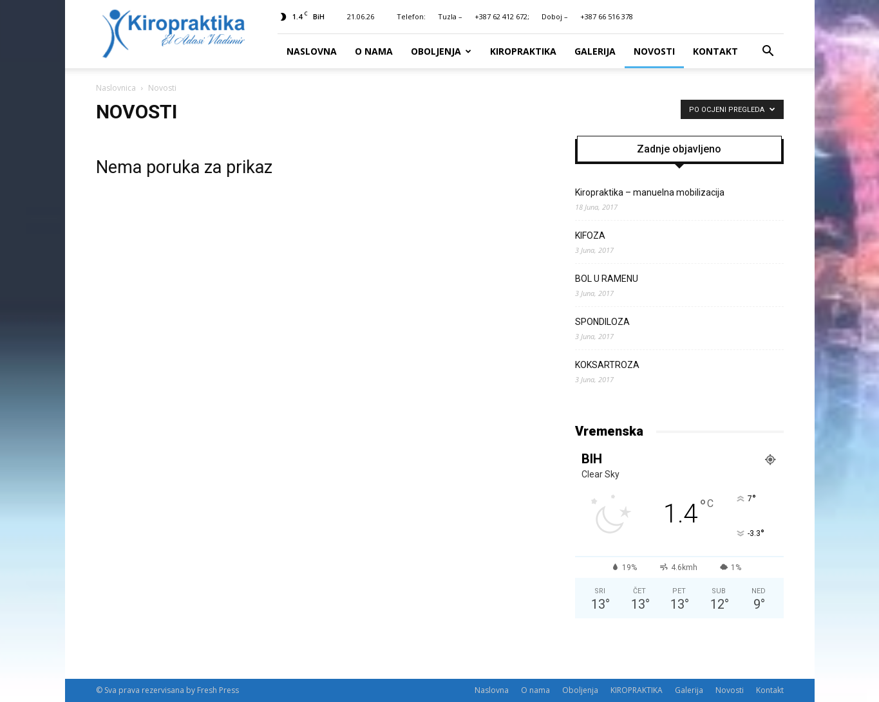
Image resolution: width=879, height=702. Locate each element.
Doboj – (555, 16)
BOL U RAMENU (606, 278)
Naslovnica (116, 87)
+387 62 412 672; (502, 16)
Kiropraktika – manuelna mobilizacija (649, 192)
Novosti (654, 51)
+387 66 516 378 (606, 16)
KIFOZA (590, 235)
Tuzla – (450, 16)
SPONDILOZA (602, 322)
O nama (374, 51)
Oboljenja (441, 51)
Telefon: (411, 16)
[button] (768, 51)
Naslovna (312, 51)
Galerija (595, 51)
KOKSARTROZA (607, 365)
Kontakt (715, 51)
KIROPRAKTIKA (523, 51)
